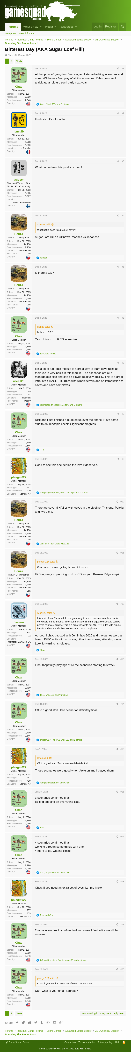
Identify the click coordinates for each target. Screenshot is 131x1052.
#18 (122, 881)
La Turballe (25, 148)
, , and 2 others (64, 492)
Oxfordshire (25, 250)
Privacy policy (105, 1042)
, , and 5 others (61, 405)
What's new (30, 26)
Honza (18, 234)
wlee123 (18, 381)
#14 (122, 704)
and (48, 353)
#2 (123, 113)
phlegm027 (18, 477)
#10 (122, 501)
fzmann (19, 622)
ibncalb (19, 131)
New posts (10, 33)
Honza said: (43, 326)
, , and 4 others (63, 960)
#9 (123, 459)
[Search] (122, 27)
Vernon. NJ (25, 494)
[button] (40, 27)
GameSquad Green (17, 1042)
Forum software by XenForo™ (65, 1049)
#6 (123, 318)
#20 (122, 969)
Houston (26, 397)
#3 (123, 161)
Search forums (26, 33)
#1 (123, 68)
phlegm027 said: (46, 561)
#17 (122, 836)
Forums (13, 26)
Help (117, 1042)
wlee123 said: (44, 613)
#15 (122, 749)
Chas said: (42, 758)
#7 (123, 363)
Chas (10, 55)
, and (54, 543)
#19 (122, 924)
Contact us (70, 1042)
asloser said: (44, 224)
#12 (122, 604)
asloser (19, 179)
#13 (122, 659)
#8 (123, 414)
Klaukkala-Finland (22, 202)
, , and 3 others (54, 104)
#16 (122, 791)
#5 (123, 266)
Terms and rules (87, 1042)
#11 (122, 552)
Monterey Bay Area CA (19, 642)
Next (18, 61)
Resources (67, 26)
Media (49, 26)
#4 (123, 215)
